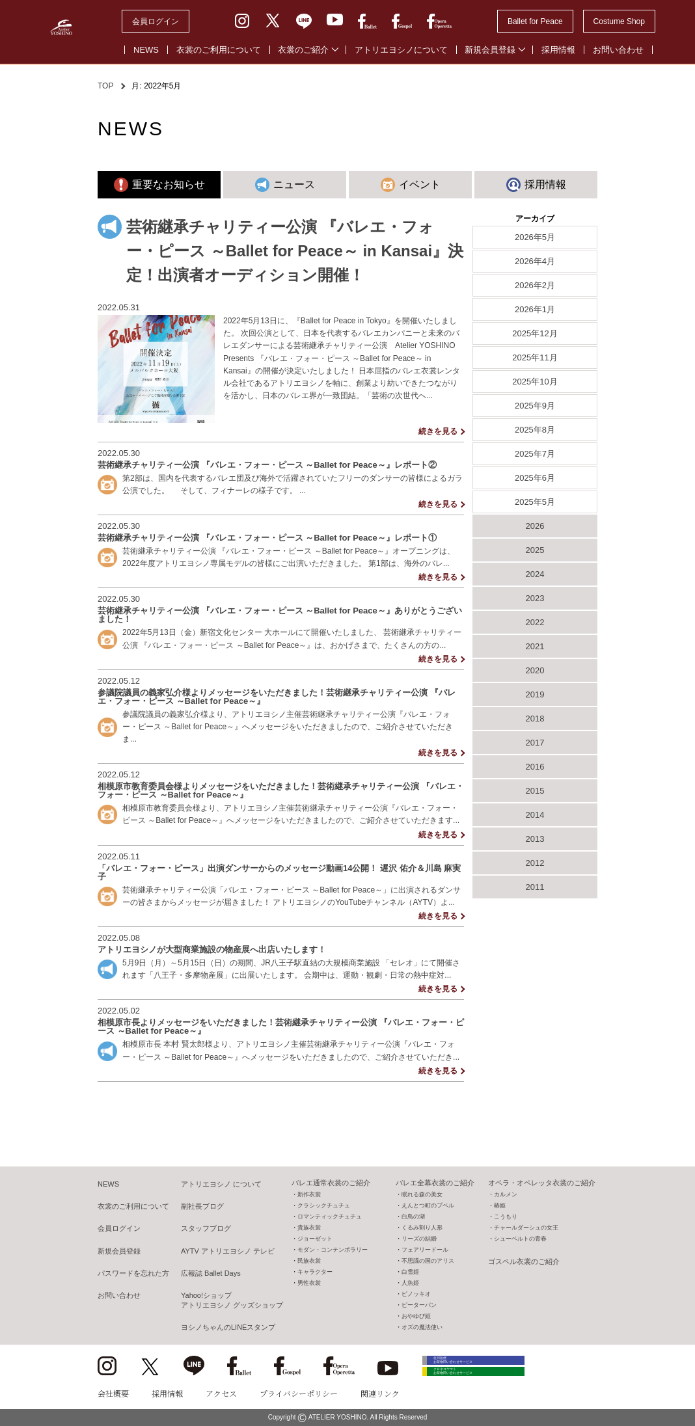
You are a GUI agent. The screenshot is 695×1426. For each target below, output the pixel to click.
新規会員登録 (490, 50)
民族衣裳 (309, 1261)
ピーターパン (419, 1305)
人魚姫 (410, 1283)
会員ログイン (155, 21)
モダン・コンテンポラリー (332, 1249)
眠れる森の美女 (422, 1194)
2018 (535, 718)
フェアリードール (425, 1249)
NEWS (146, 50)
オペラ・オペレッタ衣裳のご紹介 (541, 1183)
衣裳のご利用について (218, 50)
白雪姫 (410, 1272)
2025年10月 (534, 381)
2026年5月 (535, 237)
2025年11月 (534, 357)
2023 (535, 598)
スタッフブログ (206, 1228)
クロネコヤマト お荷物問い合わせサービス (482, 1388)
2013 (535, 839)
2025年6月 (535, 478)
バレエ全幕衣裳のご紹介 (435, 1183)
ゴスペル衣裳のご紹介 (524, 1261)
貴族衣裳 (309, 1227)
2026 (535, 526)
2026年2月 (535, 285)
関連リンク (380, 1393)
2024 (535, 574)
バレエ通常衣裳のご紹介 (331, 1183)
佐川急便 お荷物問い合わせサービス (482, 1364)
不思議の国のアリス (428, 1261)
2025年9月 (535, 405)
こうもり (505, 1216)
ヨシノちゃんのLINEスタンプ (228, 1327)
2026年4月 (535, 261)
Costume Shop (619, 21)
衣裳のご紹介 (303, 50)
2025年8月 (535, 430)
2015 (535, 791)
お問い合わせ (618, 50)
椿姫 (500, 1205)
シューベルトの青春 (520, 1238)
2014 (535, 815)
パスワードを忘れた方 (133, 1273)
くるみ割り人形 (422, 1227)
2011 (535, 887)
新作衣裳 (309, 1194)
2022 (535, 622)
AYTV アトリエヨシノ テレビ (228, 1251)
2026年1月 (535, 309)
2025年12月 (534, 333)
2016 (535, 767)
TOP (105, 85)
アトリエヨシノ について (221, 1184)
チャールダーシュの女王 (526, 1227)
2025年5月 (535, 502)
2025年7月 (535, 454)
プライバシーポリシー (299, 1393)
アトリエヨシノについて (401, 50)
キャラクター (315, 1272)
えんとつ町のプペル (428, 1205)
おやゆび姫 (416, 1316)
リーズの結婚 (419, 1238)
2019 (535, 694)
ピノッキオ (416, 1294)
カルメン (505, 1194)
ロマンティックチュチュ (329, 1216)
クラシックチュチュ (323, 1205)
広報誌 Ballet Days (211, 1273)
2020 (535, 670)
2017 (535, 742)
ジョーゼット (315, 1238)
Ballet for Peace (535, 21)
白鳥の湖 (413, 1216)
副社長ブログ (202, 1206)
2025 (535, 550)
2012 (535, 863)
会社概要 (113, 1393)
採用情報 (558, 50)
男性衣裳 (309, 1283)
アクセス (221, 1393)
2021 (535, 646)
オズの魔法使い (422, 1327)
